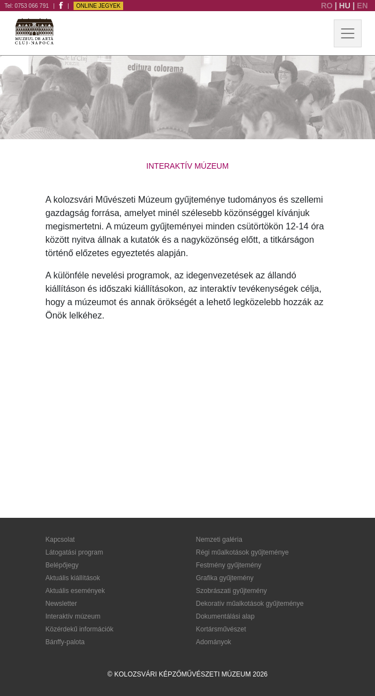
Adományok (213, 642)
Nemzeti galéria (219, 539)
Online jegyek (98, 6)
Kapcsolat (60, 539)
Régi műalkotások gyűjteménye (242, 552)
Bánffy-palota (65, 642)
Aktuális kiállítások (73, 578)
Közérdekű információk (80, 629)
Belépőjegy (62, 565)
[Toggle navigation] (348, 33)
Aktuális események (75, 591)
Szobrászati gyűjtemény (231, 591)
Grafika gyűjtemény (225, 578)
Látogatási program (74, 552)
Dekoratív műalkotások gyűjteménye (250, 603)
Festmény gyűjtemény (228, 565)
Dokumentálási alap (225, 616)
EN (362, 5)
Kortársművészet (221, 629)
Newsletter (61, 603)
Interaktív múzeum (73, 616)
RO (328, 5)
